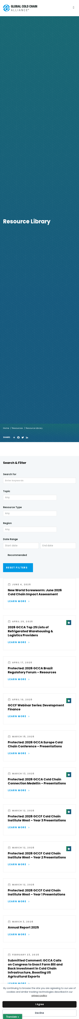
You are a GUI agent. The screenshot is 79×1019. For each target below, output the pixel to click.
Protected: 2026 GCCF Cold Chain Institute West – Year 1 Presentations (36, 892)
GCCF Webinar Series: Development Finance (36, 707)
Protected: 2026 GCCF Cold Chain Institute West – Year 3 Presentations (37, 818)
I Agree (39, 1004)
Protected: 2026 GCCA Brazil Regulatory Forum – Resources (32, 670)
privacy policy (39, 995)
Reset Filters (17, 567)
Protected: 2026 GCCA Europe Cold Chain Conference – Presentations (35, 744)
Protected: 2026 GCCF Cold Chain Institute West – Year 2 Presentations (37, 855)
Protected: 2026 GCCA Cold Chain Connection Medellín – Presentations (37, 781)
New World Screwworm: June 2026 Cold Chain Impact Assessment (35, 592)
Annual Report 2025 (23, 927)
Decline (39, 1013)
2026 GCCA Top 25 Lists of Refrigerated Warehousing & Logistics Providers (30, 631)
